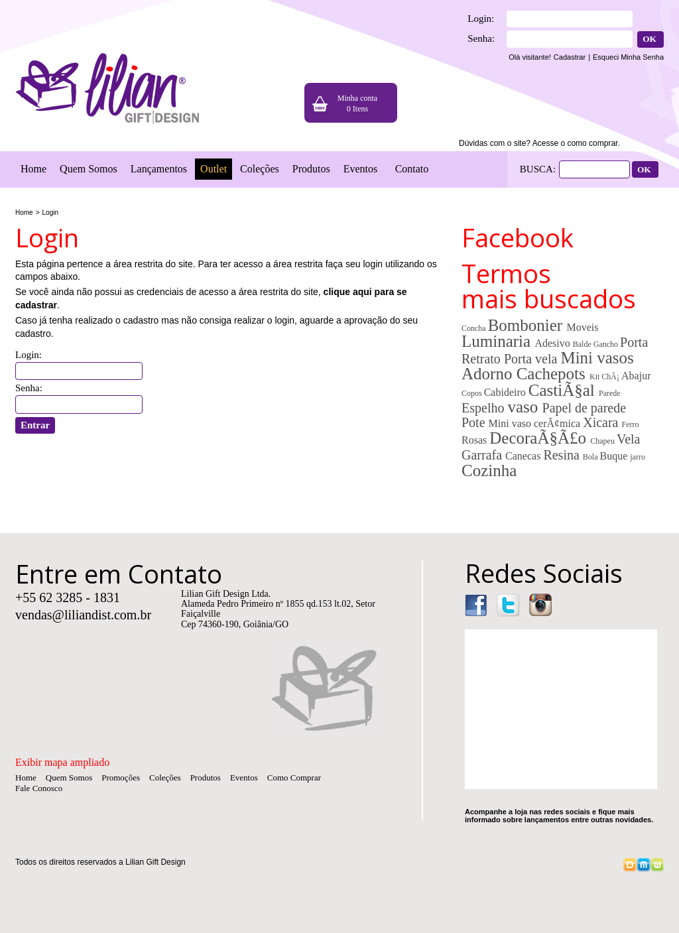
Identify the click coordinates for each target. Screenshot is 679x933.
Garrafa (483, 455)
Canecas (524, 456)
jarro (637, 457)
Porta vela (532, 358)
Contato (412, 168)
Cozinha (489, 470)
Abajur (635, 375)
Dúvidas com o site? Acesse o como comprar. (539, 143)
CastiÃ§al (563, 390)
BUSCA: (538, 169)
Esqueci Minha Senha (628, 57)
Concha (475, 328)
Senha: (481, 38)
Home (33, 168)
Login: (480, 18)
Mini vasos (596, 358)
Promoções (120, 777)
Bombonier (527, 325)
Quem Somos (88, 168)
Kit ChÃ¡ (605, 376)
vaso (524, 407)
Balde (583, 344)
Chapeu (603, 441)
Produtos (311, 168)
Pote (475, 422)
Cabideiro (506, 392)
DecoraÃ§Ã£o (539, 438)
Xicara (602, 422)
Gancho (606, 344)
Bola (591, 457)
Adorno (489, 374)
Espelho (484, 408)
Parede (610, 393)
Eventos (360, 168)
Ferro (630, 424)
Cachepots (553, 374)
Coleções (259, 168)
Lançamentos (159, 168)
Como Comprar (294, 777)
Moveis (582, 327)
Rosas (475, 440)
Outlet (213, 168)
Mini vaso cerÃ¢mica (536, 423)
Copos (473, 393)
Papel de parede (584, 408)
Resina (562, 455)
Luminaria (498, 341)
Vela (629, 439)
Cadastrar (570, 57)
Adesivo (553, 343)
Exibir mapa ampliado (62, 762)
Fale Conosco (38, 788)
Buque (614, 456)
